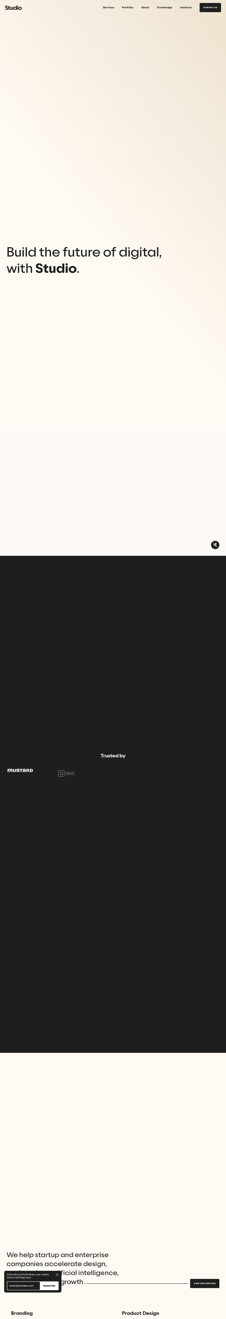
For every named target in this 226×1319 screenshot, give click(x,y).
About (145, 7)
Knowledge (164, 7)
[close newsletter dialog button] (57, 1274)
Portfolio (127, 7)
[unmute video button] (215, 545)
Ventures (186, 7)
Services (108, 7)
